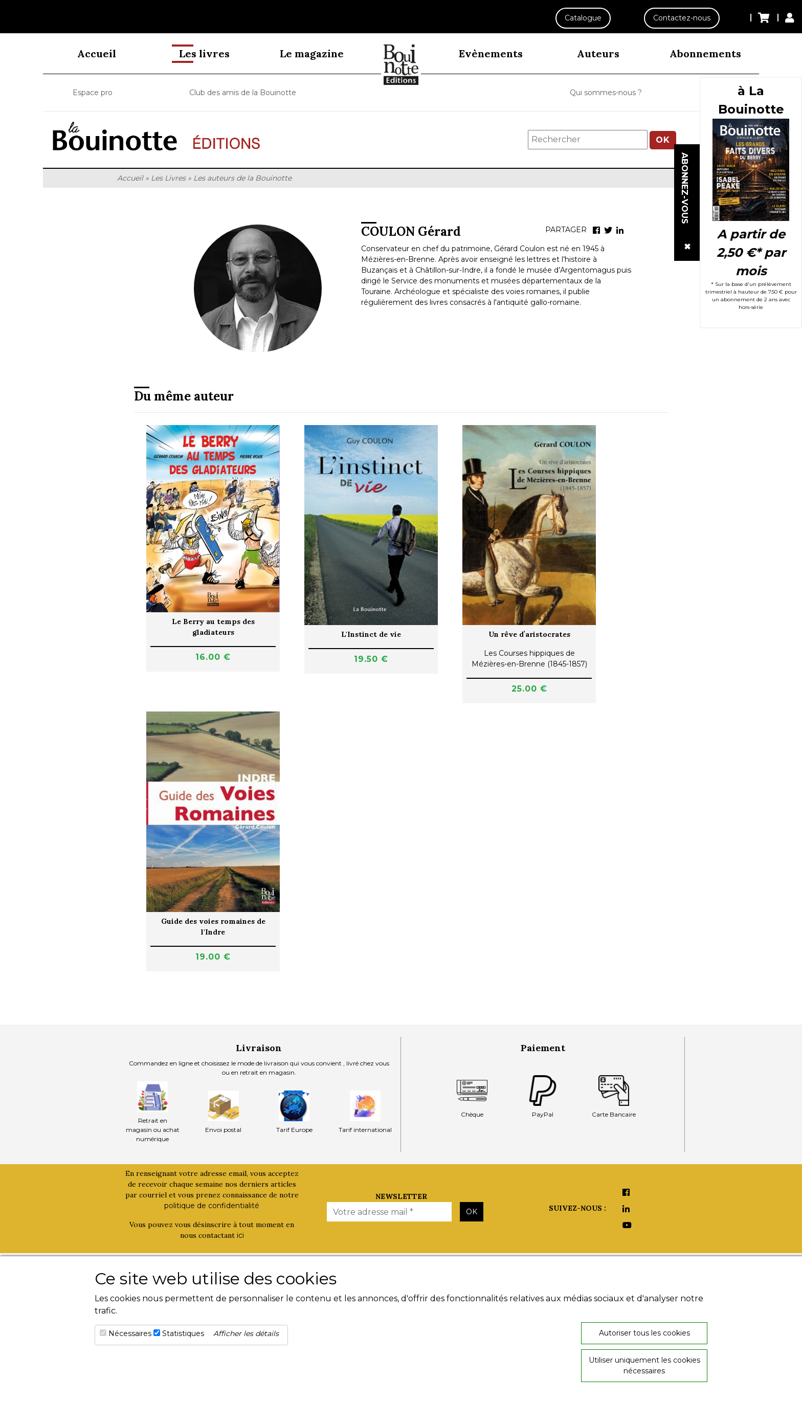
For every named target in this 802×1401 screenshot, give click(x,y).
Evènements (491, 53)
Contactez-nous (681, 18)
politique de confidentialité (211, 1205)
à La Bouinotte (751, 100)
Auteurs (598, 53)
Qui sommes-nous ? (606, 92)
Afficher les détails (246, 1333)
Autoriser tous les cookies (644, 1333)
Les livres (204, 53)
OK (663, 140)
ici (240, 1235)
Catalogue (583, 18)
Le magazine (312, 53)
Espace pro (93, 92)
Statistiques (183, 1333)
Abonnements (705, 53)
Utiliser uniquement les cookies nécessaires (644, 1365)
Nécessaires (129, 1333)
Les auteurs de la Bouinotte (242, 178)
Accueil (96, 53)
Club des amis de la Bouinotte (242, 92)
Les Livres (168, 178)
